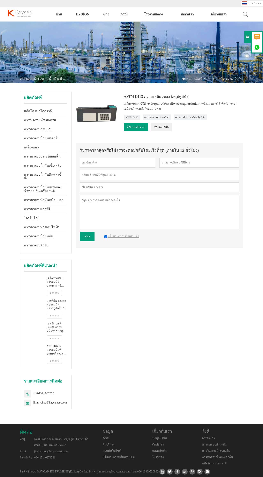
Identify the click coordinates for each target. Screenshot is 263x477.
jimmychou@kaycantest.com (50, 402)
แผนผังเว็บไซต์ (112, 450)
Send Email (136, 126)
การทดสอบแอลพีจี (37, 209)
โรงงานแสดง (153, 14)
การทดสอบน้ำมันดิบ (38, 236)
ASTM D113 (131, 117)
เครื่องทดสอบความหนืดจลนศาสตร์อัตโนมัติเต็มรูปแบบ (56, 282)
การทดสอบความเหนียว (156, 117)
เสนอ (87, 236)
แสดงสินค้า (159, 450)
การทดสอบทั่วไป (36, 245)
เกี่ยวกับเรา (219, 14)
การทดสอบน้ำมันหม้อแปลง (43, 200)
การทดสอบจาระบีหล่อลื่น (42, 156)
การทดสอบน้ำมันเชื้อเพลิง (42, 165)
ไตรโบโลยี (31, 218)
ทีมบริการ (109, 444)
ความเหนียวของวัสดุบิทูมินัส (190, 117)
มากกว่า (54, 293)
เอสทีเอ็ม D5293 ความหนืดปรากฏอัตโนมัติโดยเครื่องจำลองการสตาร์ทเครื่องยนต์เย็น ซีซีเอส (57, 304)
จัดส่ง (106, 438)
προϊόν (82, 14)
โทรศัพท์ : (26, 457)
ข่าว (106, 14)
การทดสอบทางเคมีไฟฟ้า (42, 227)
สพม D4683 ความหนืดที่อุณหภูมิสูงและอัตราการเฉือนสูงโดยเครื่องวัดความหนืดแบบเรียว (56, 350)
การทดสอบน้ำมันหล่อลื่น (42, 138)
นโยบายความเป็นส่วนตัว (118, 457)
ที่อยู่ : (23, 439)
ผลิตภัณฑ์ (200, 78)
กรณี (124, 14)
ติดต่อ (26, 432)
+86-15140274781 (44, 393)
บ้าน (59, 14)
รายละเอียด (161, 127)
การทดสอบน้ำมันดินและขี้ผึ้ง (42, 176)
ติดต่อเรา (187, 14)
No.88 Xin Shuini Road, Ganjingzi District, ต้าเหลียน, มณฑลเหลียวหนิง (61, 442)
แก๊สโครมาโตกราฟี (38, 111)
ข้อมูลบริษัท (159, 438)
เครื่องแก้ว (31, 147)
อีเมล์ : (24, 451)
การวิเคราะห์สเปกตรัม (40, 120)
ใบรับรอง (158, 457)
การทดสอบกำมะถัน (38, 129)
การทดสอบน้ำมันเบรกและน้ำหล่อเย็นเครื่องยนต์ (43, 189)
